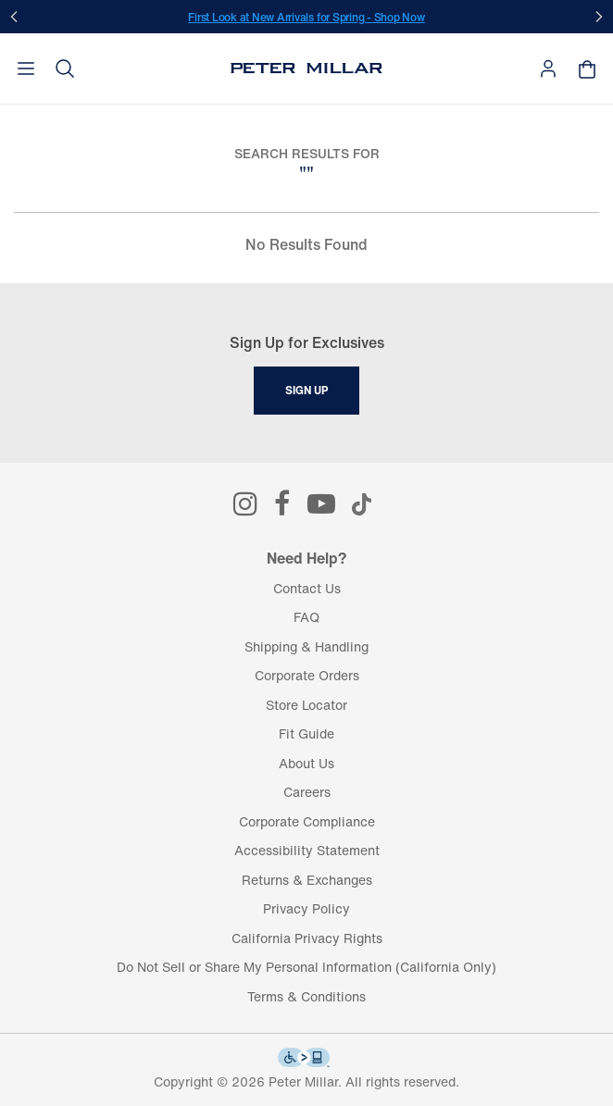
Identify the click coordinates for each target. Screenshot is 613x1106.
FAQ (306, 617)
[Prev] (14, 16)
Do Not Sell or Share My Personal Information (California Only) (306, 966)
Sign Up (306, 390)
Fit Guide (306, 733)
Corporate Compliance (307, 821)
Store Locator (306, 705)
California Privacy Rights (306, 938)
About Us (306, 763)
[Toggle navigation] (26, 68)
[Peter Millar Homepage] (306, 68)
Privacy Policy (306, 908)
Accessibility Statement (307, 850)
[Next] (599, 16)
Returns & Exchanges (307, 879)
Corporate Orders (307, 675)
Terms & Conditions (306, 996)
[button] (65, 68)
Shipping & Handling (306, 646)
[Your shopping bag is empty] (587, 69)
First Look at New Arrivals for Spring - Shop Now (306, 17)
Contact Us (307, 588)
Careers (307, 792)
